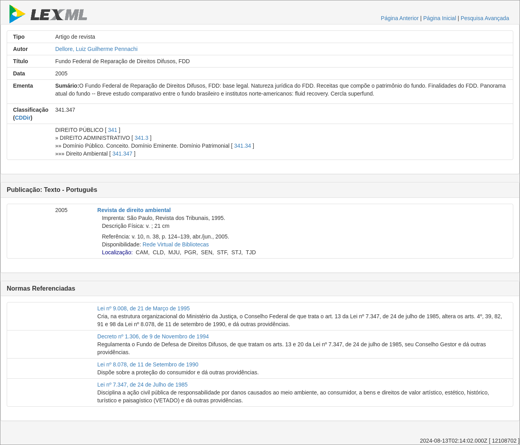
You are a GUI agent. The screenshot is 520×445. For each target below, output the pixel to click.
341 (112, 130)
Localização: (117, 252)
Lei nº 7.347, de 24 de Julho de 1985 (142, 384)
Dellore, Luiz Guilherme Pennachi (96, 49)
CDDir (23, 118)
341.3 (142, 138)
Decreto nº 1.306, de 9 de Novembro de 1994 (153, 336)
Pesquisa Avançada (485, 18)
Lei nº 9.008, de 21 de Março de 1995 (143, 308)
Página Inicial (439, 18)
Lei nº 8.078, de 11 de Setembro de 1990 (147, 364)
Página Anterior (400, 18)
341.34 (242, 146)
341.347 (122, 153)
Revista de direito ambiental (134, 210)
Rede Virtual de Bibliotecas (176, 244)
